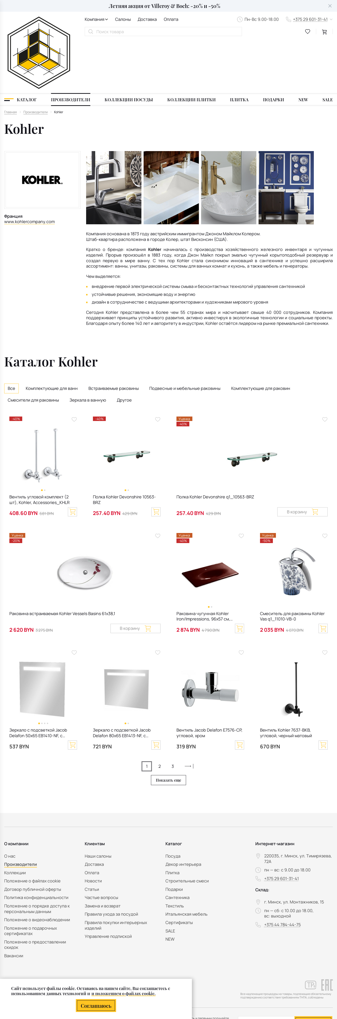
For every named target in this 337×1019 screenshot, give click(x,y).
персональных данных (301, 979)
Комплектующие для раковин (260, 335)
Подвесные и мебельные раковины (184, 335)
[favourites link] (307, 31)
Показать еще (168, 727)
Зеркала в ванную (88, 347)
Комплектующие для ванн (52, 335)
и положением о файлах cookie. (124, 993)
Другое (124, 347)
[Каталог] (20, 46)
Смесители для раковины (33, 347)
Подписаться (313, 967)
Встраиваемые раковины (113, 335)
